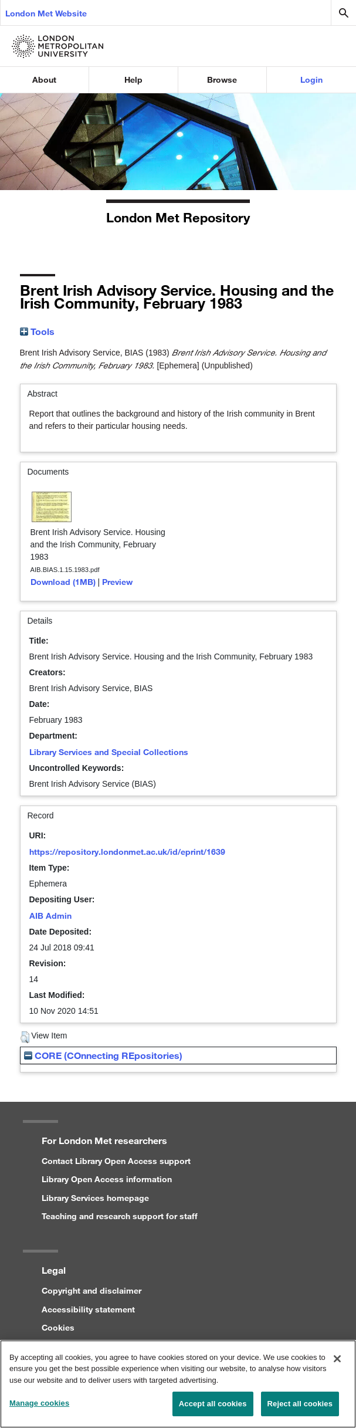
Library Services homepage (95, 1198)
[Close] (337, 1365)
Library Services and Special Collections (108, 752)
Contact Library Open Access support (116, 1161)
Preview (117, 582)
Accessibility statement (88, 1309)
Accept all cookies (213, 1410)
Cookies (58, 1327)
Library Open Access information (107, 1179)
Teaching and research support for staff (120, 1216)
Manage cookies (39, 1409)
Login (311, 79)
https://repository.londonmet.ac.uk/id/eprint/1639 (127, 852)
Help (133, 79)
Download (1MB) (63, 582)
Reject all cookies (300, 1410)
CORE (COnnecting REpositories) (103, 1055)
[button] (25, 1037)
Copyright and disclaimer (91, 1290)
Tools (37, 331)
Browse (222, 79)
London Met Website (46, 13)
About (44, 79)
